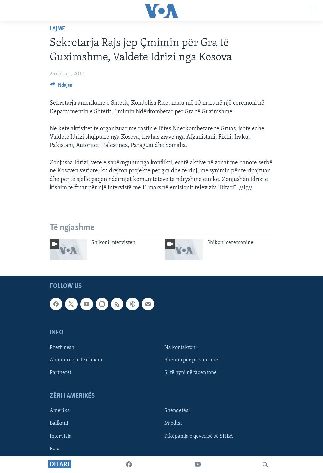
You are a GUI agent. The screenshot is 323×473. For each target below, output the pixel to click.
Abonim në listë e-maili (76, 360)
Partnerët (60, 372)
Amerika (60, 411)
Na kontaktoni (180, 347)
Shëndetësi (177, 411)
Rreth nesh (62, 347)
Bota (55, 448)
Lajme (57, 29)
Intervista (61, 436)
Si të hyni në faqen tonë (190, 372)
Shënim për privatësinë (191, 360)
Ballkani (59, 423)
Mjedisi (173, 423)
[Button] (62, 86)
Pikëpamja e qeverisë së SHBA (198, 436)
